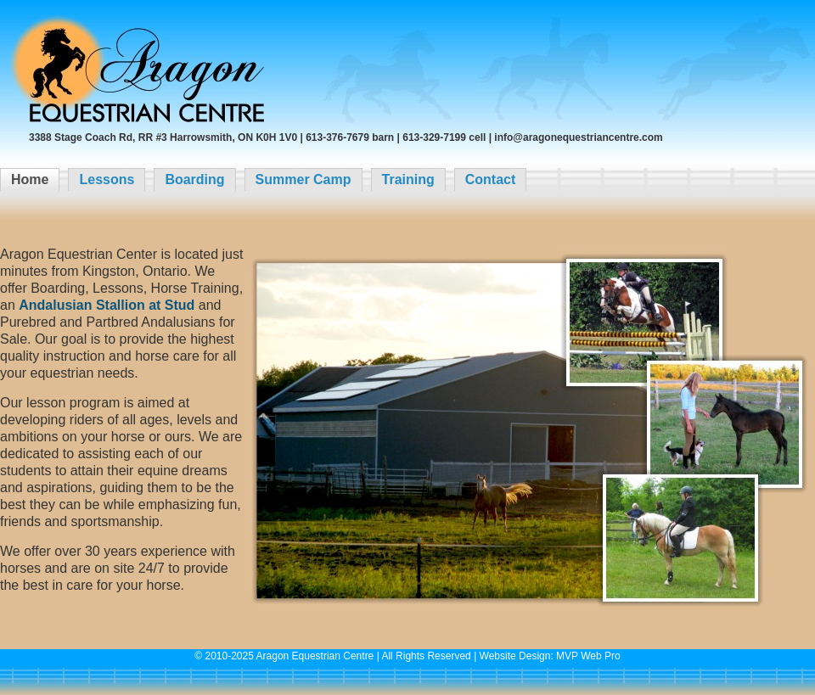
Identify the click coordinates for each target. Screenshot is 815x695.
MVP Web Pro (588, 656)
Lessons (106, 179)
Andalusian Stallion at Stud (106, 305)
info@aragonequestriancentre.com (578, 137)
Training (408, 179)
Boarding (194, 179)
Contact (490, 179)
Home (29, 179)
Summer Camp (303, 179)
